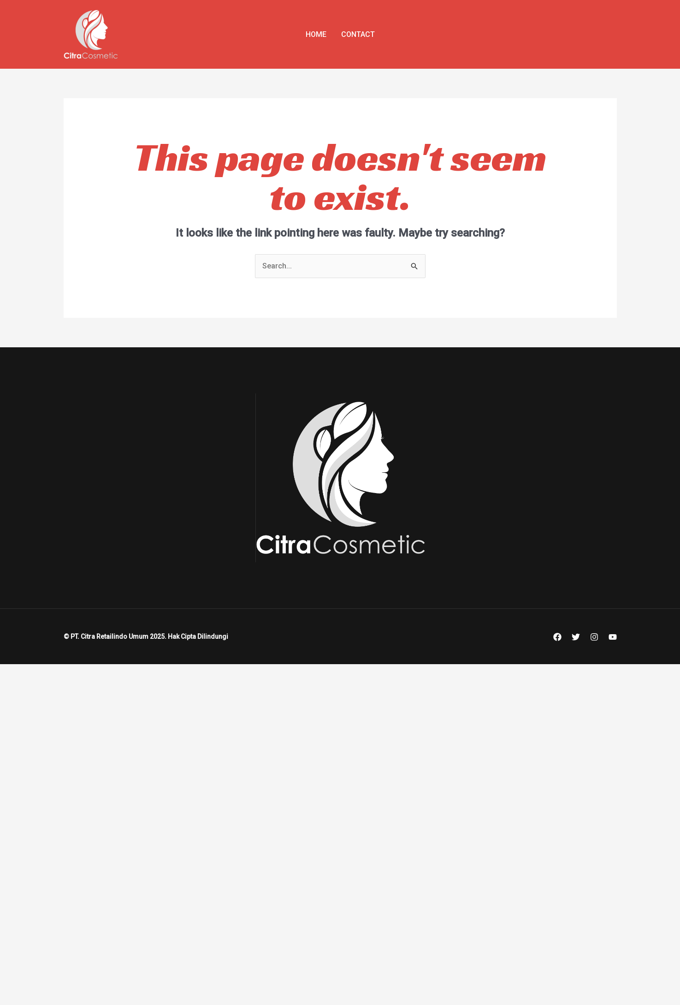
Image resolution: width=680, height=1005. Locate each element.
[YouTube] (613, 637)
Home (316, 34)
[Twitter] (576, 637)
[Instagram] (594, 637)
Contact (358, 34)
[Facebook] (557, 637)
